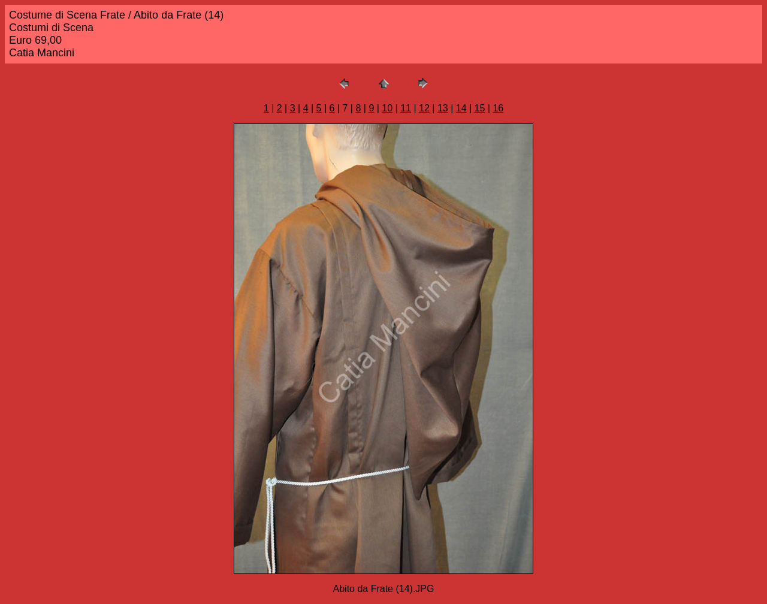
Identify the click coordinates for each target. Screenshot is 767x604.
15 (480, 108)
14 (461, 108)
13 (442, 108)
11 (405, 108)
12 (424, 108)
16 (498, 108)
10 (387, 108)
